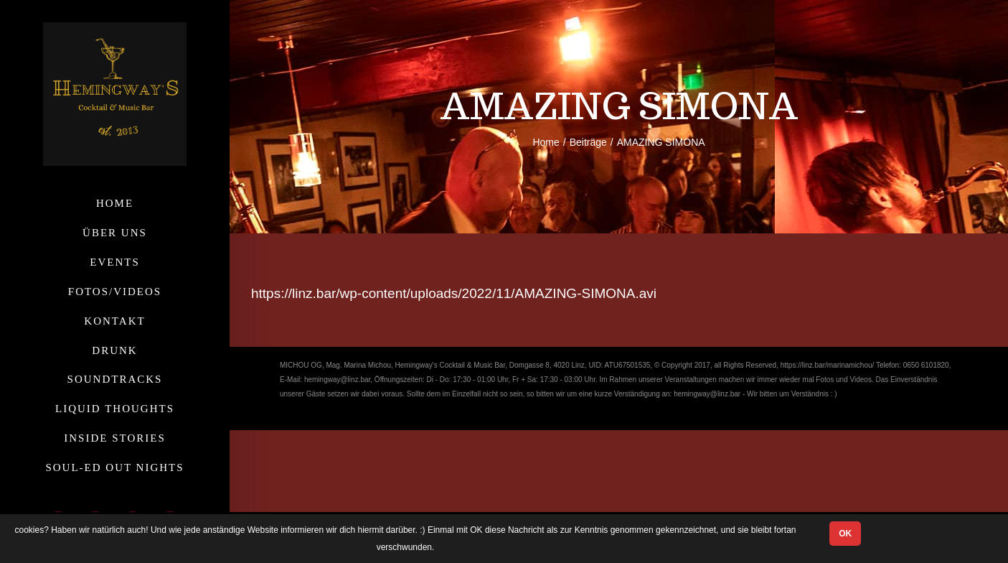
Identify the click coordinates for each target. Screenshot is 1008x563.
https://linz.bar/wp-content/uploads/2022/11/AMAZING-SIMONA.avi (453, 293)
